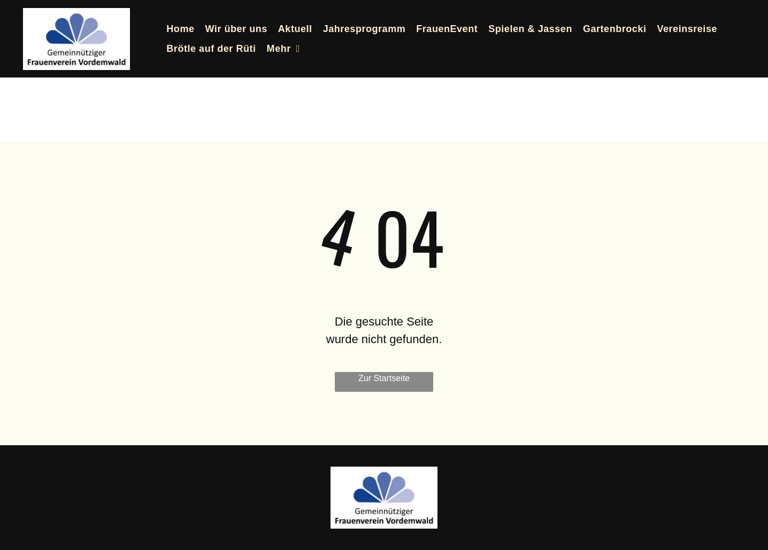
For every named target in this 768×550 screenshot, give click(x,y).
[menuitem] (180, 29)
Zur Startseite (384, 378)
